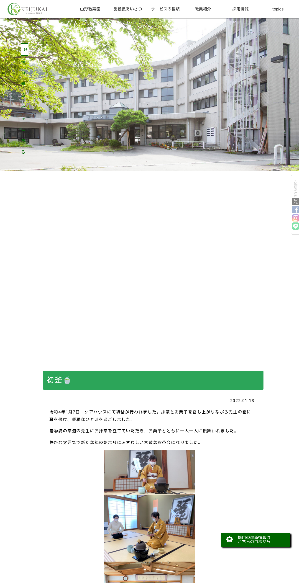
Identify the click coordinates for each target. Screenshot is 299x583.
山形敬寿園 (90, 9)
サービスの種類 (165, 9)
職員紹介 (203, 9)
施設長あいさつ (127, 9)
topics (278, 9)
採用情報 (240, 9)
